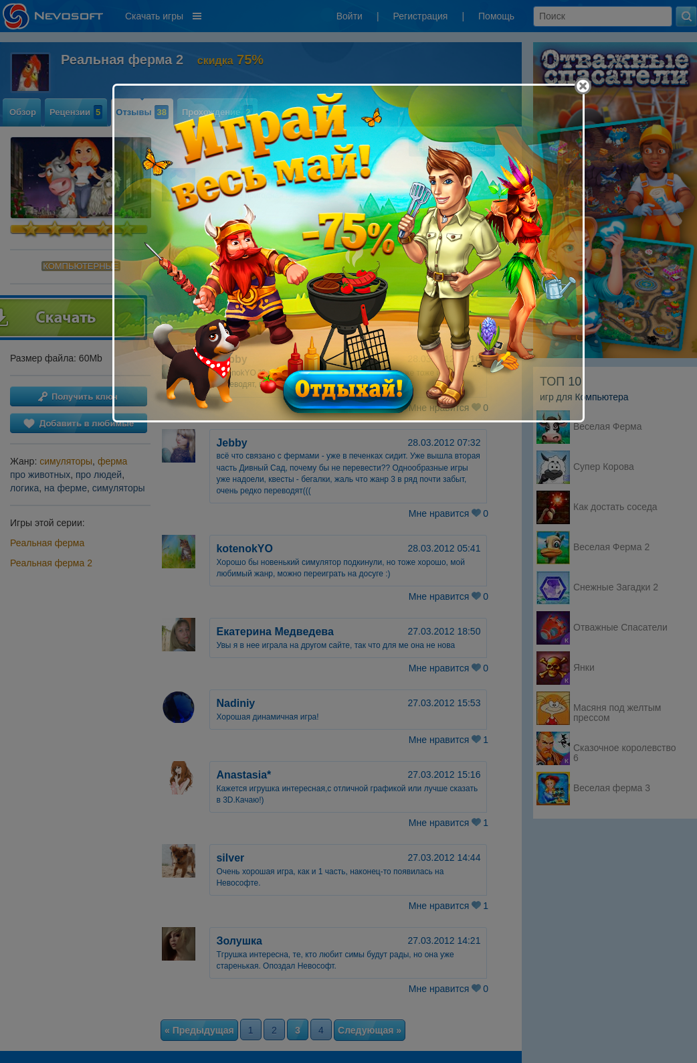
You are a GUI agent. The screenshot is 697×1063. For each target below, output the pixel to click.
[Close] (583, 86)
